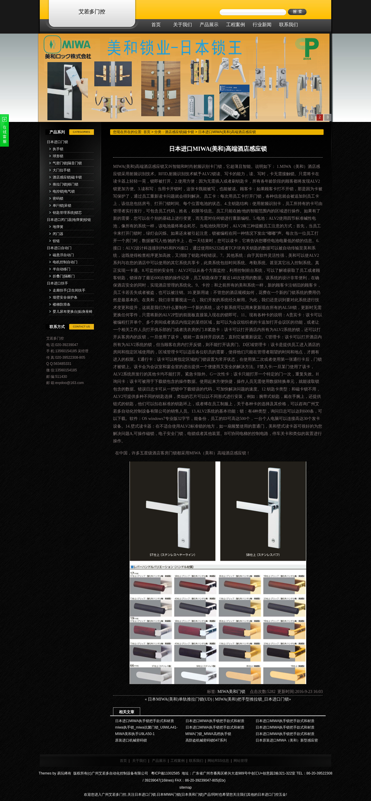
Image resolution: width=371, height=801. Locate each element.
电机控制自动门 (65, 262)
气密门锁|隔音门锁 (67, 163)
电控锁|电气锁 (64, 191)
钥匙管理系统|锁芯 (67, 213)
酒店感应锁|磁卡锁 (67, 177)
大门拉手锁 (61, 170)
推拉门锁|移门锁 (65, 184)
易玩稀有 (64, 773)
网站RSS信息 (218, 761)
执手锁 (58, 149)
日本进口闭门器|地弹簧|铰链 (69, 220)
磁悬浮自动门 (63, 255)
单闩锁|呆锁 (62, 205)
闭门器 (58, 234)
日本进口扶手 (57, 283)
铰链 (56, 241)
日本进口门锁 (57, 142)
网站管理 (240, 761)
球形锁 (58, 156)
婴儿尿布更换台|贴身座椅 (72, 312)
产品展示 (159, 761)
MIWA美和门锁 (232, 691)
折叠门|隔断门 (64, 276)
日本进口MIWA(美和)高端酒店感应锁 (227, 132)
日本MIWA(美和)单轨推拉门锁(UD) (180, 699)
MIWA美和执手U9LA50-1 (135, 734)
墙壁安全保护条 (65, 297)
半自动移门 (61, 269)
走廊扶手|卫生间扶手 (69, 290)
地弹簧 (58, 227)
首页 (146, 132)
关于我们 (139, 761)
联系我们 (196, 761)
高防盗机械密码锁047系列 (206, 740)
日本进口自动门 (59, 248)
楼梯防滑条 (61, 304)
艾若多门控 (92, 12)
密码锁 (58, 198)
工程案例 (177, 761)
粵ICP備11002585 (165, 773)
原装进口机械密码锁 (131, 740)
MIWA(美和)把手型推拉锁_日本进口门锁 (252, 699)
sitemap (185, 787)
